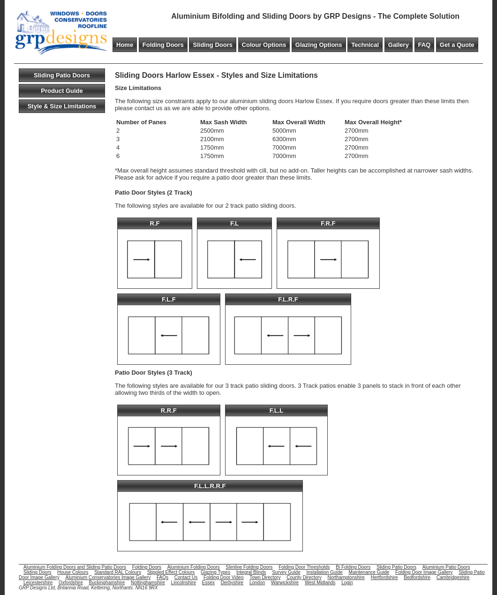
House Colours (72, 572)
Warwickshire (285, 582)
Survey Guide (286, 572)
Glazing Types (215, 572)
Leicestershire (38, 582)
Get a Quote (457, 44)
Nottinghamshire (148, 582)
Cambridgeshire (453, 577)
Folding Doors (163, 44)
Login (347, 582)
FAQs (162, 577)
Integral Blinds (251, 572)
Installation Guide (325, 572)
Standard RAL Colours (117, 572)
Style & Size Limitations (62, 106)
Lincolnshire (183, 582)
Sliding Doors (213, 44)
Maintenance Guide (369, 572)
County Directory (303, 577)
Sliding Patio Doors (62, 75)
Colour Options (264, 44)
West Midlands (320, 582)
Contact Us (185, 577)
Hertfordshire (384, 577)
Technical (365, 44)
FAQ (424, 44)
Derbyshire (232, 582)
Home (124, 44)
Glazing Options (318, 44)
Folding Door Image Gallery (423, 572)
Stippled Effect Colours (171, 572)
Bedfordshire (417, 577)
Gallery (398, 44)
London (257, 582)
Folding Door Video (223, 577)
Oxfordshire (71, 582)
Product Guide (62, 90)
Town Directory (264, 577)
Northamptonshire (345, 577)
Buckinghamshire (107, 582)
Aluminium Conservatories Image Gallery (108, 577)
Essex (208, 582)
